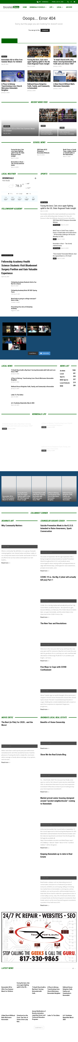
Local (59, 7)
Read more (5, 548)
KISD (55, 237)
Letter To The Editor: (17, 380)
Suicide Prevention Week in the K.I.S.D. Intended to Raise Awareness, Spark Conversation (56, 514)
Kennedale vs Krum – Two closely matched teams (17, 163)
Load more (39, 1007)
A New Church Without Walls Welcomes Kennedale (64, 85)
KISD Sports (31, 56)
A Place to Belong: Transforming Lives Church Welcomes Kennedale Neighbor (11, 87)
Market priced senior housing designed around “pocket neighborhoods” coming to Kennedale (57, 786)
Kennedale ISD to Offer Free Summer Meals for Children (11, 61)
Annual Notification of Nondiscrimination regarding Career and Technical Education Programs (39, 996)
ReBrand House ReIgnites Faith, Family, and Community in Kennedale (38, 86)
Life (50, 7)
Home (25, 7)
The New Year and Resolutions (53, 609)
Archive (69, 7)
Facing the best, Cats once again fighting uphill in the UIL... (23, 970)
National (4, 56)
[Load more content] (33, 339)
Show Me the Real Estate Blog (53, 740)
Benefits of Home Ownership (52, 708)
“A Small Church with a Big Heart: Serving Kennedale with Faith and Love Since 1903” (64, 62)
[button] (68, 2)
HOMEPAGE (45, 30)
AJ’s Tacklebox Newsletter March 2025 (22, 388)
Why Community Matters (11, 511)
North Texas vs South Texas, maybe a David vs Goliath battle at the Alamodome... (69, 152)
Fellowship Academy (7, 255)
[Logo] (11, 7)
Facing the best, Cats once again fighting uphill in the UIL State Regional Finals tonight (38, 62)
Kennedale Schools (37, 7)
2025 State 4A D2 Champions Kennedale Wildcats (43, 151)
